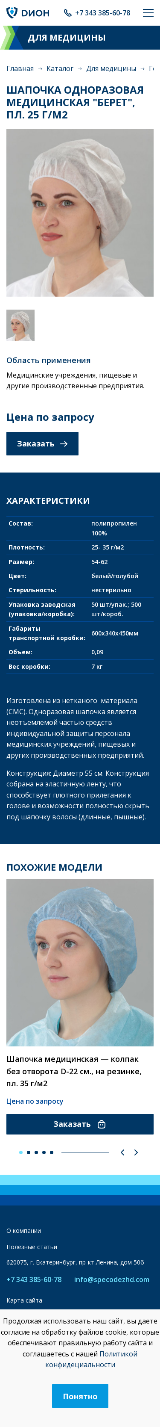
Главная (20, 68)
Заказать (42, 443)
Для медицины (111, 68)
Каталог (60, 68)
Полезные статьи (31, 1247)
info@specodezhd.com (111, 1279)
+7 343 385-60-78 (102, 13)
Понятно (80, 1396)
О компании (23, 1230)
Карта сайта (24, 1300)
